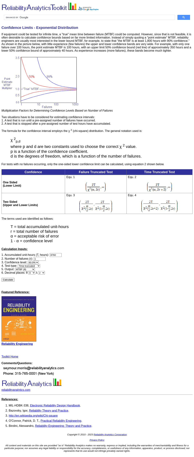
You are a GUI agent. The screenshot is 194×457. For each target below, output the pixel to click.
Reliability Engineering (17, 343)
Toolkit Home (9, 356)
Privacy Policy (97, 440)
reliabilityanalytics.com (15, 389)
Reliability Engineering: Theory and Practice (63, 425)
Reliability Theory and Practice (48, 410)
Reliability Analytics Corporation (110, 434)
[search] (89, 17)
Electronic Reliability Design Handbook (55, 405)
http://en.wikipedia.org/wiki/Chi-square (33, 415)
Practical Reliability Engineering (61, 420)
